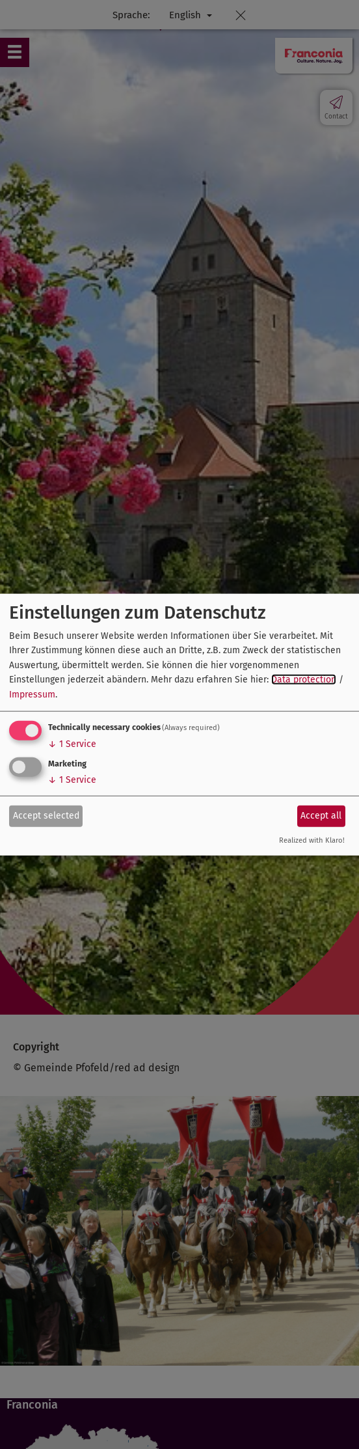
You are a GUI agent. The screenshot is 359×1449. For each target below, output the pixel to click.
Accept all (320, 815)
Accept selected (46, 815)
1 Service (72, 744)
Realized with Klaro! (312, 840)
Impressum (32, 693)
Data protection (303, 679)
